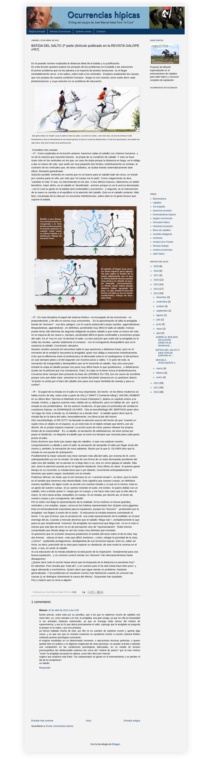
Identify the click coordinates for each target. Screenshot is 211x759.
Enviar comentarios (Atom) (59, 726)
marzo (159, 368)
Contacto (101, 31)
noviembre (162, 301)
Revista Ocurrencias (60, 31)
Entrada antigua (132, 720)
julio (158, 319)
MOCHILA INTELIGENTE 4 (165, 361)
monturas (158, 238)
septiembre (162, 310)
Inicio (88, 720)
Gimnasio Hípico (161, 222)
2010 (156, 392)
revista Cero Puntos (163, 242)
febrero (160, 373)
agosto (160, 315)
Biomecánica (159, 198)
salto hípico (159, 253)
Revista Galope (161, 245)
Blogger (116, 744)
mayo (159, 328)
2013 (156, 293)
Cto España (159, 206)
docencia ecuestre (162, 210)
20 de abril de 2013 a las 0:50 (63, 610)
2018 (156, 271)
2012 (156, 383)
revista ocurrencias (162, 249)
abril (158, 333)
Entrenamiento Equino (164, 214)
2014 (156, 288)
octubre (160, 306)
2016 (156, 279)
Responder (45, 667)
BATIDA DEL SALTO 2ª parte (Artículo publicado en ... (168, 353)
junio (159, 324)
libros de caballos (162, 230)
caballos (157, 202)
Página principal (37, 31)
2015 (156, 284)
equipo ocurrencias (162, 218)
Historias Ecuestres (163, 226)
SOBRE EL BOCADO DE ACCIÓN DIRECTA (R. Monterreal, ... (167, 341)
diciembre (161, 297)
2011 (156, 387)
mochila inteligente (162, 234)
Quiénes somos (83, 31)
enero (159, 377)
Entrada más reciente (42, 720)
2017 (156, 275)
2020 (156, 266)
